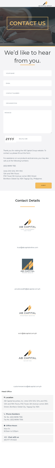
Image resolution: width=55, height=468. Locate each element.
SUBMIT (43, 185)
